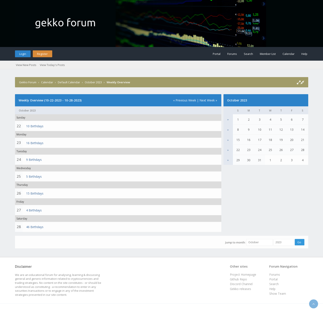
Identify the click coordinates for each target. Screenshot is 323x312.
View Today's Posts (52, 65)
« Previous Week (184, 100)
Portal (216, 54)
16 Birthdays (34, 143)
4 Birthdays (34, 210)
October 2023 (93, 82)
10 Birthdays (34, 126)
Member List (268, 54)
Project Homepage (243, 274)
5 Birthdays (34, 176)
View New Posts (26, 65)
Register (42, 54)
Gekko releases (240, 289)
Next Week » (208, 100)
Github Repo (238, 279)
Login (22, 54)
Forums (232, 54)
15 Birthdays (34, 193)
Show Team (277, 293)
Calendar (289, 54)
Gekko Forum (27, 82)
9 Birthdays (34, 160)
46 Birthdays (34, 227)
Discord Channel (241, 284)
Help (304, 54)
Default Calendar (69, 82)
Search (248, 54)
